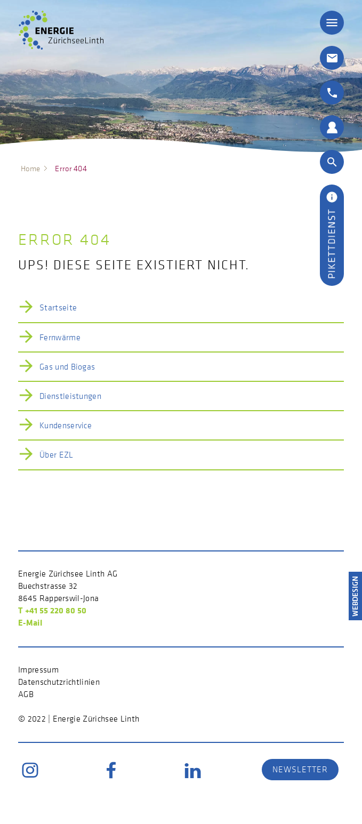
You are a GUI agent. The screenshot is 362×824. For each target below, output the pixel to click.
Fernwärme (60, 337)
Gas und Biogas (67, 366)
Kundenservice (65, 425)
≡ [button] (332, 23)
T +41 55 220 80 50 (52, 610)
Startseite (58, 307)
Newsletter (300, 769)
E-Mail (30, 622)
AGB (26, 694)
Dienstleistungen (70, 395)
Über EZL (56, 454)
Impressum (38, 669)
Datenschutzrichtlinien (59, 681)
